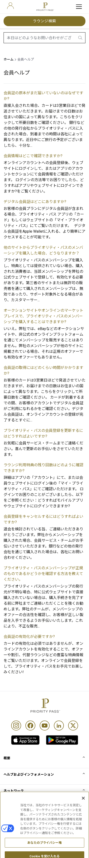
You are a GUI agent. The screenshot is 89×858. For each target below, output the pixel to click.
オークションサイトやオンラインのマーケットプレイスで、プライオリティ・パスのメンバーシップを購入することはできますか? (43, 316)
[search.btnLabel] (80, 37)
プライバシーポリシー (20, 831)
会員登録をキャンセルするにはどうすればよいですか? (43, 519)
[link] (25, 740)
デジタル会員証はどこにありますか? (35, 201)
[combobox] (44, 37)
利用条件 (10, 807)
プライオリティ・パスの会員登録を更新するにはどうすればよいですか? (43, 433)
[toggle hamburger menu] (79, 7)
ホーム (9, 59)
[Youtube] (45, 726)
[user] (10, 5)
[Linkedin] (59, 726)
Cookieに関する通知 (19, 823)
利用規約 (10, 815)
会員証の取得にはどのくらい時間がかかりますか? (43, 370)
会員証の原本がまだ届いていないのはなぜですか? (43, 96)
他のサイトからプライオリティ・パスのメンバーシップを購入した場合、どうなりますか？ (43, 250)
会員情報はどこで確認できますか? (33, 156)
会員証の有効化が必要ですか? (29, 636)
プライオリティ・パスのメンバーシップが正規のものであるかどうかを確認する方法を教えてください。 (43, 574)
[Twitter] (73, 726)
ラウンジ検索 (44, 21)
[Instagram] (16, 726)
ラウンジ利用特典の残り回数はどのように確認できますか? (43, 468)
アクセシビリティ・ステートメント (30, 839)
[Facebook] (30, 726)
